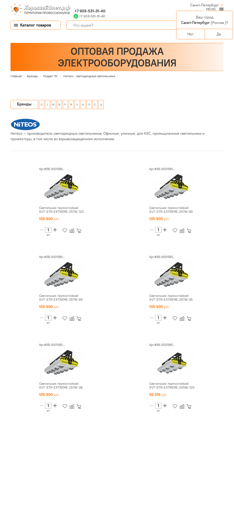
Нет (190, 34)
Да (219, 34)
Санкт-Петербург (204, 5)
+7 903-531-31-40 (89, 10)
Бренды (24, 104)
